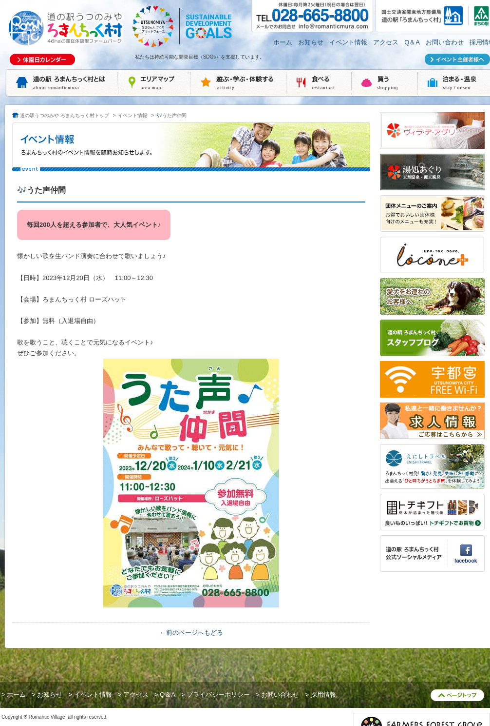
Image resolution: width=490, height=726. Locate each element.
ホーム (282, 42)
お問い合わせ (445, 42)
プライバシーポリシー (218, 694)
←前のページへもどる (191, 632)
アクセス (385, 42)
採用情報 (323, 694)
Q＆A (412, 42)
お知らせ (310, 42)
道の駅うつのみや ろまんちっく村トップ (64, 115)
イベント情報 (348, 42)
